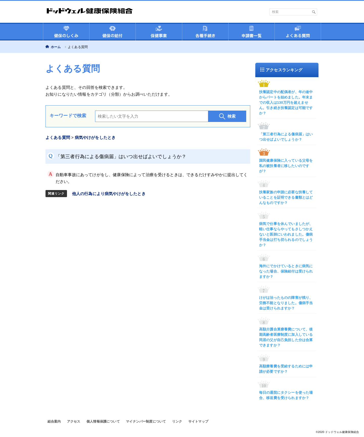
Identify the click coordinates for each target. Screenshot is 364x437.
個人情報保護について (103, 421)
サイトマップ (198, 421)
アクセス (73, 421)
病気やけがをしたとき (95, 137)
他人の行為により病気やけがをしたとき (109, 194)
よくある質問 (58, 137)
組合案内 (54, 421)
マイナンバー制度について (146, 421)
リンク (177, 421)
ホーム (55, 47)
